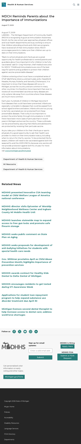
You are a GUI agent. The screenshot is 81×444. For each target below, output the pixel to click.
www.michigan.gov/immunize (18, 151)
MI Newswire (9, 164)
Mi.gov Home (9, 407)
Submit (40, 357)
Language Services (11, 429)
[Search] (74, 4)
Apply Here (67, 346)
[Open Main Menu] (78, 4)
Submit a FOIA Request (67, 357)
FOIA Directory (9, 434)
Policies (7, 412)
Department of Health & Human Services (23, 159)
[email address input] (40, 351)
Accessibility (8, 418)
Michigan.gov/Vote (14, 377)
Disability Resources (11, 423)
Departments (9, 440)
